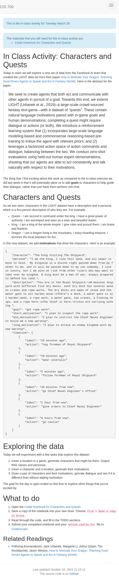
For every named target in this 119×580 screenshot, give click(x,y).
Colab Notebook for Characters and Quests (43, 42)
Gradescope (19, 529)
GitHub (74, 573)
